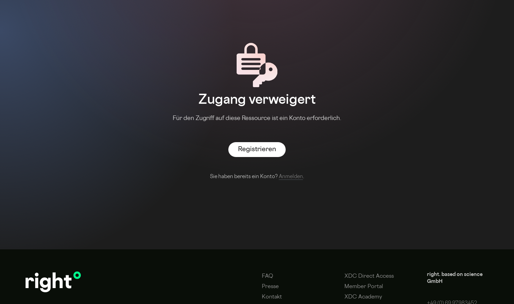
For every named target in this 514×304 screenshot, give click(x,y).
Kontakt (272, 297)
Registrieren (257, 149)
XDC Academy (363, 297)
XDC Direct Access (369, 276)
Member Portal (363, 286)
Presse (270, 286)
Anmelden (291, 176)
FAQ (267, 276)
